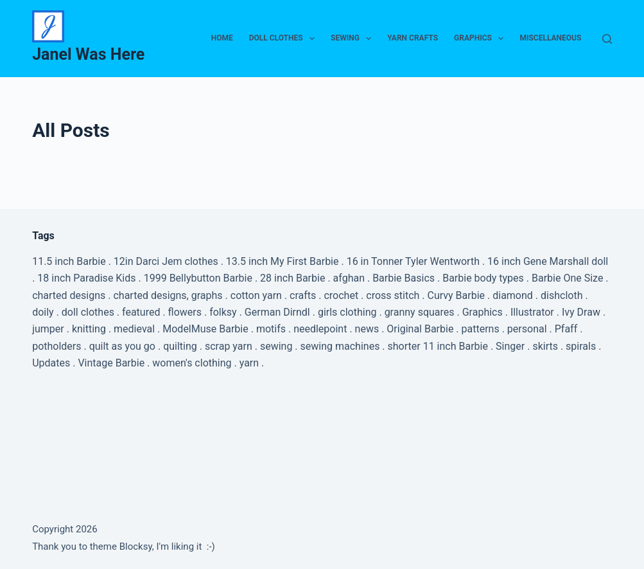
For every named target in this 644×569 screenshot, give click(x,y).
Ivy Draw (581, 312)
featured (141, 312)
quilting (180, 346)
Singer (510, 346)
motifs (271, 329)
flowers (185, 312)
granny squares (420, 312)
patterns (481, 329)
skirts (545, 346)
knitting (89, 329)
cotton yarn (256, 295)
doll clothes (88, 312)
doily (43, 312)
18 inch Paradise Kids (86, 278)
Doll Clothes (284, 38)
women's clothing (191, 363)
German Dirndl (277, 312)
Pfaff (566, 329)
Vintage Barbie (111, 363)
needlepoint (320, 329)
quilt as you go (122, 346)
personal (527, 329)
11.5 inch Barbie (69, 261)
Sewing (353, 38)
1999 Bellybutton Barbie (198, 278)
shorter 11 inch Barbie (438, 346)
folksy (223, 312)
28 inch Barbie (292, 278)
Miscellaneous (550, 37)
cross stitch (392, 295)
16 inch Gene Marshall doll (547, 261)
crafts (303, 295)
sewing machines (340, 346)
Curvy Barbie (456, 295)
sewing (276, 346)
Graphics (481, 38)
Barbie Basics (403, 278)
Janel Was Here (88, 54)
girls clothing (347, 312)
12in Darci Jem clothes (166, 261)
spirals (581, 346)
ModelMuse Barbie (205, 329)
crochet (341, 295)
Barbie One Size (567, 278)
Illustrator (532, 312)
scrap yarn (228, 346)
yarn (249, 363)
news (367, 329)
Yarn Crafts (412, 37)
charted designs (68, 295)
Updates (51, 363)
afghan (349, 278)
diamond (512, 295)
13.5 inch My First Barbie (282, 261)
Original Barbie (420, 329)
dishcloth (561, 295)
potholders (56, 346)
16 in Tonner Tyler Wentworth (413, 261)
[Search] (607, 39)
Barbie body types (483, 278)
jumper (48, 329)
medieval (134, 329)
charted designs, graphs (167, 295)
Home (222, 37)
